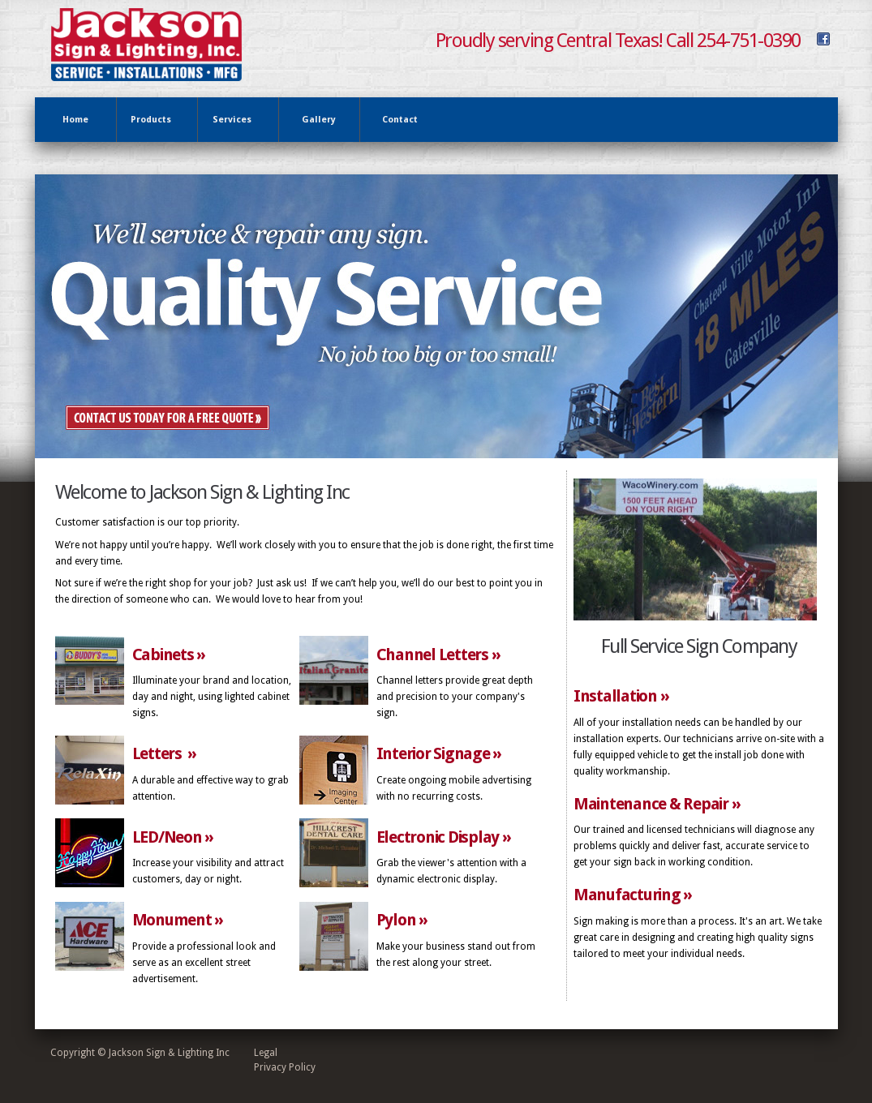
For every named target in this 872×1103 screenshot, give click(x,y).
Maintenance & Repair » (657, 803)
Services (235, 120)
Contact (400, 119)
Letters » (164, 753)
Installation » (621, 696)
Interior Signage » (439, 753)
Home (75, 119)
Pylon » (401, 919)
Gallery (319, 119)
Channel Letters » (438, 654)
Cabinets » (169, 654)
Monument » (178, 919)
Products (153, 120)
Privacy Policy (285, 1067)
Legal (265, 1052)
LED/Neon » (173, 837)
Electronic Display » (443, 837)
